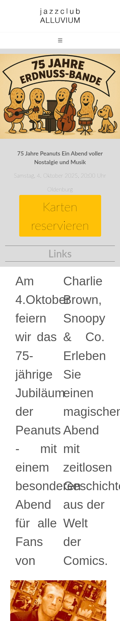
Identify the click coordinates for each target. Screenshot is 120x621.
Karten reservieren (60, 215)
